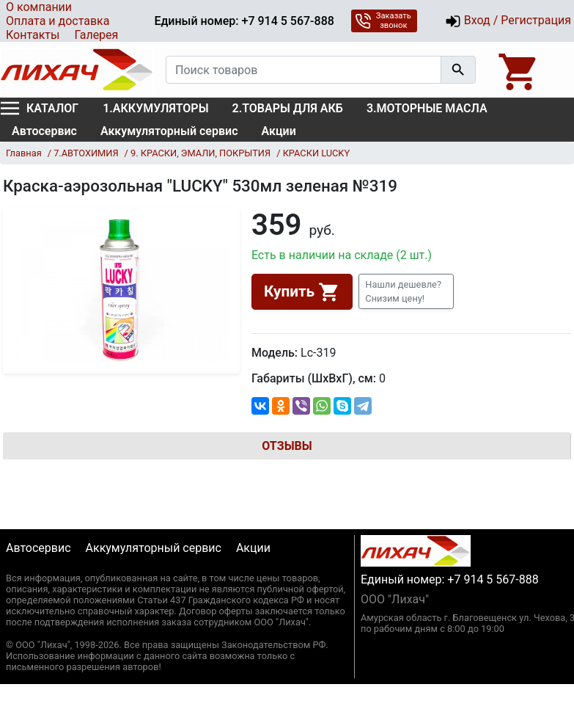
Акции (279, 131)
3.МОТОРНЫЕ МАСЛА (427, 108)
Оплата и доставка (57, 21)
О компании (39, 7)
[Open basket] (519, 70)
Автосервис (44, 131)
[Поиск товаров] (303, 70)
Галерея (96, 35)
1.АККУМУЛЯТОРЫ (155, 108)
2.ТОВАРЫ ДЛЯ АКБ (287, 108)
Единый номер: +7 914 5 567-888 (244, 21)
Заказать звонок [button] (383, 20)
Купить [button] (302, 292)
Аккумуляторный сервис (169, 131)
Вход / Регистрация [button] (508, 21)
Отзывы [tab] (287, 446)
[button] (406, 291)
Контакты (32, 35)
